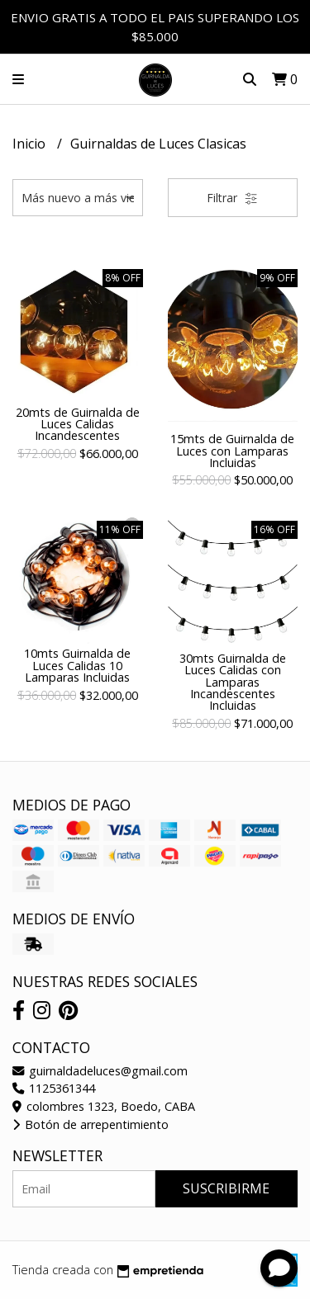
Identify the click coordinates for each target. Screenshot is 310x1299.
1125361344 (53, 1088)
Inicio (30, 144)
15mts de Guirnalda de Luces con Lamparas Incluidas (232, 450)
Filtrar (232, 197)
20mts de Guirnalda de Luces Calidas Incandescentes (78, 424)
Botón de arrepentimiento (90, 1124)
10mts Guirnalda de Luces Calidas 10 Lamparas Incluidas (77, 665)
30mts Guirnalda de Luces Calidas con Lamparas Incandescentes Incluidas (232, 682)
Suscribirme (226, 1188)
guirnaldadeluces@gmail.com (100, 1071)
